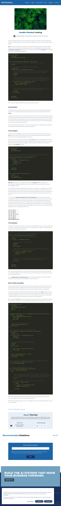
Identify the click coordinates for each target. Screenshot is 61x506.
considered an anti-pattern (14, 49)
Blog (45, 2)
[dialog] (28, 496)
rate (42, 291)
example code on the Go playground (19, 277)
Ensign (9, 113)
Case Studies (39, 2)
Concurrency (45, 36)
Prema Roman (28, 36)
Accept (39, 501)
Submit (30, 456)
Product (27, 2)
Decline (48, 501)
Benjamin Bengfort (20, 36)
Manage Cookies (30, 501)
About (32, 2)
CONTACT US (9, 480)
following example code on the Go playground (26, 197)
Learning (51, 2)
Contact (57, 2)
